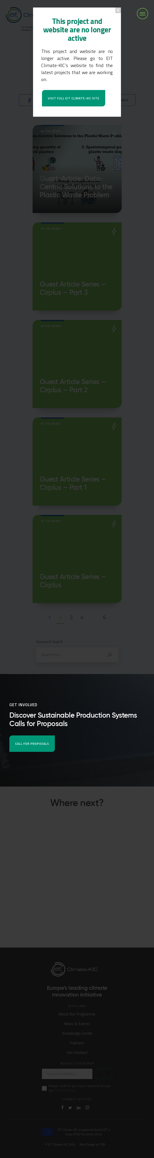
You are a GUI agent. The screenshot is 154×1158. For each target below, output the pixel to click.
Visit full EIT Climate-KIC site (73, 98)
